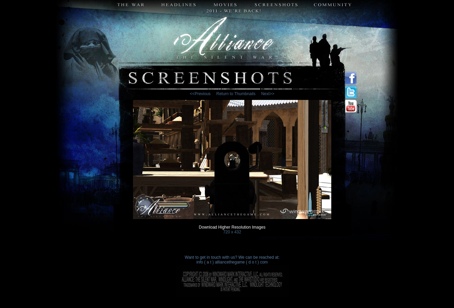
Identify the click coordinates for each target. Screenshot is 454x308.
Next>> (268, 93)
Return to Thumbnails (236, 93)
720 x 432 (232, 232)
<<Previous (200, 93)
